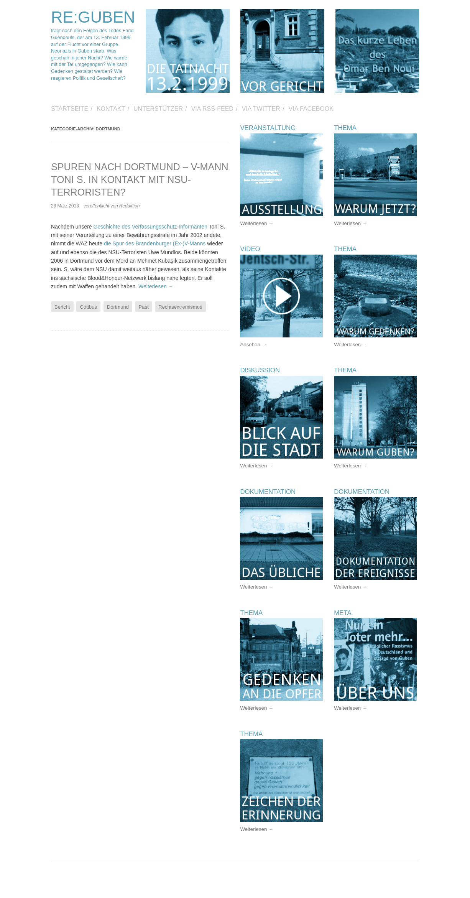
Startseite (69, 108)
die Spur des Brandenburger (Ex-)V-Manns (154, 243)
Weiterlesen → (256, 223)
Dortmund (118, 307)
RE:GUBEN (93, 17)
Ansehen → (253, 344)
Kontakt (111, 108)
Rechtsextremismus (180, 307)
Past (144, 307)
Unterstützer (158, 108)
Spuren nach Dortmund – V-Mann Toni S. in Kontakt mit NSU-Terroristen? (139, 179)
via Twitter (261, 108)
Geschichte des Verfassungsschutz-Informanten (150, 227)
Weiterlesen (156, 286)
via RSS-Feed (212, 108)
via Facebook (311, 108)
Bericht (62, 307)
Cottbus (88, 307)
